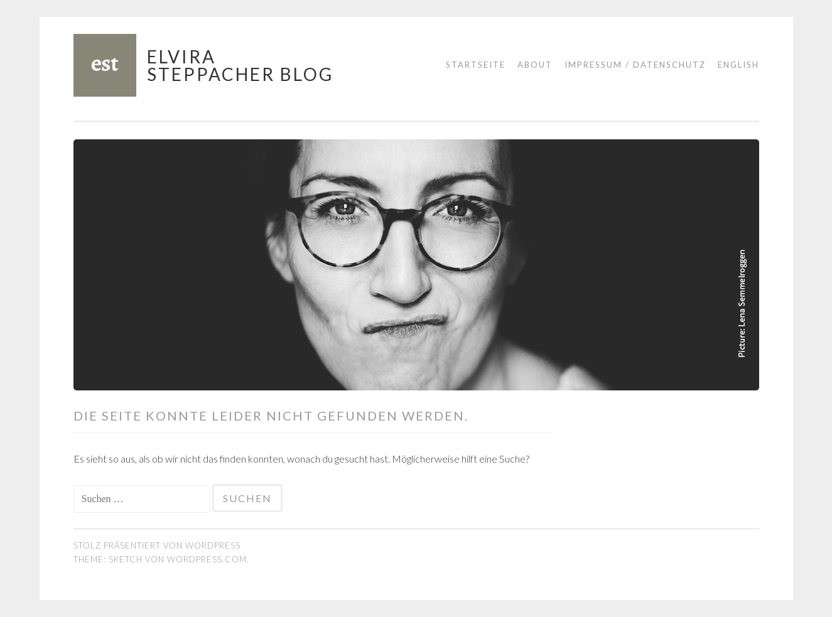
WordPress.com (207, 559)
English (738, 65)
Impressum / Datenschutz (635, 65)
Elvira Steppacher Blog (240, 65)
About (535, 65)
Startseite (475, 65)
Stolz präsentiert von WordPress (156, 545)
